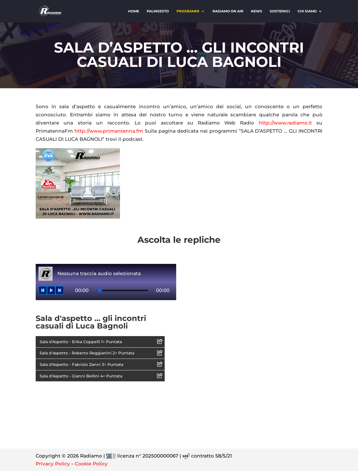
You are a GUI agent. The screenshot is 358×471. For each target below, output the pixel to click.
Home (133, 11)
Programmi (187, 11)
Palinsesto (158, 11)
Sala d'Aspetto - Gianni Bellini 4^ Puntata (81, 376)
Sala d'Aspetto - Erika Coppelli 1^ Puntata (81, 341)
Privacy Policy (53, 464)
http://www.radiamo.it (285, 123)
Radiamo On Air (227, 11)
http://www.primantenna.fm (108, 131)
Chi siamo (307, 11)
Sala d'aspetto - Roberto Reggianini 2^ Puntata (87, 353)
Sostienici (280, 11)
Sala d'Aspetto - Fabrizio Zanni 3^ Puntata (81, 364)
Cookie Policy (91, 464)
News (256, 11)
